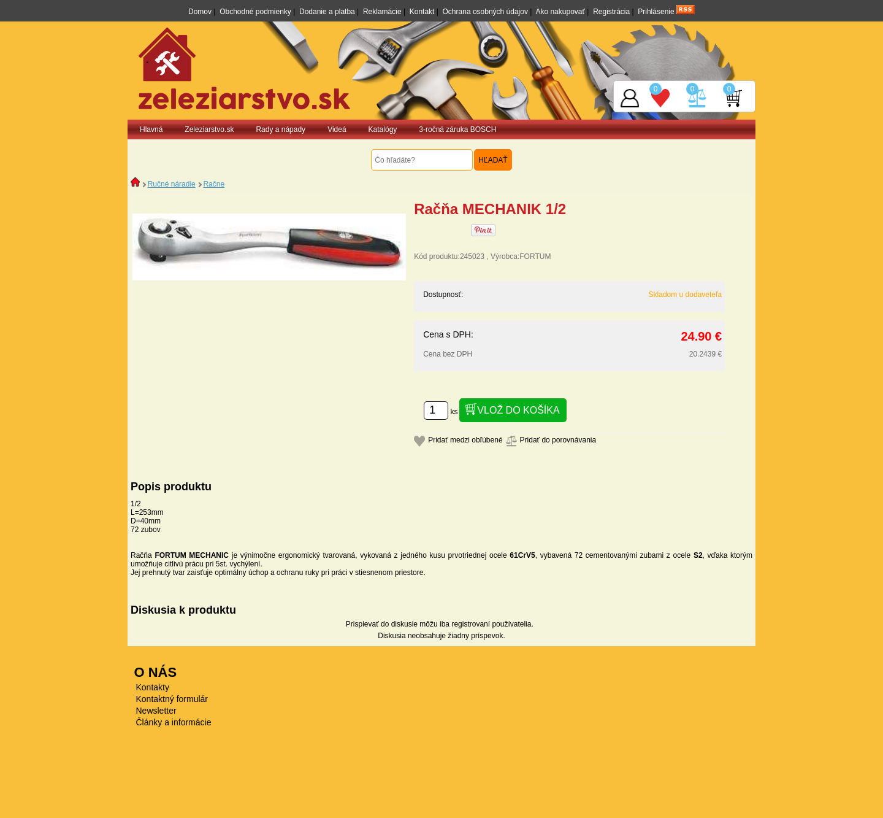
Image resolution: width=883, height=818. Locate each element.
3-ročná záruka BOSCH (457, 129)
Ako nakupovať (560, 11)
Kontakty (152, 687)
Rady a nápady (280, 129)
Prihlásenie (656, 11)
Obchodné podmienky (255, 11)
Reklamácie (382, 11)
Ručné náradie (172, 184)
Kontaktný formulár (172, 699)
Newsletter (156, 711)
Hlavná (151, 129)
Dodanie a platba (327, 11)
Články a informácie (174, 722)
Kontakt (422, 11)
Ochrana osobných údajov (485, 11)
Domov (200, 11)
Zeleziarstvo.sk (209, 129)
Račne (213, 184)
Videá (336, 129)
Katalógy (383, 129)
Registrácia (611, 11)
